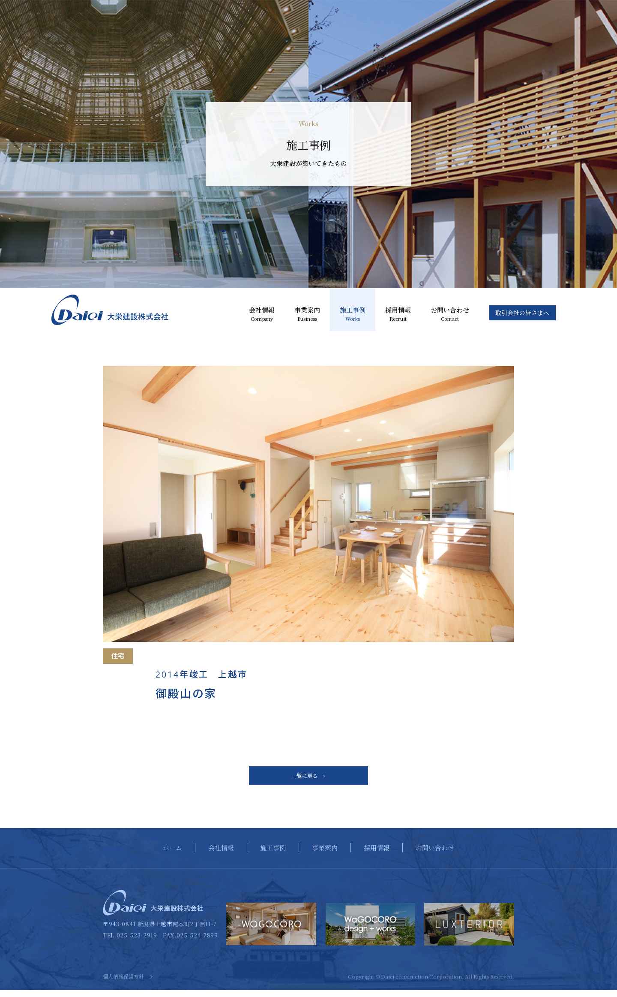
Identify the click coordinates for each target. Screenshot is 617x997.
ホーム (172, 854)
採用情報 (398, 314)
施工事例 (352, 314)
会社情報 (262, 314)
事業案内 (307, 314)
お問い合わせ (450, 314)
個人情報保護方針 (123, 983)
